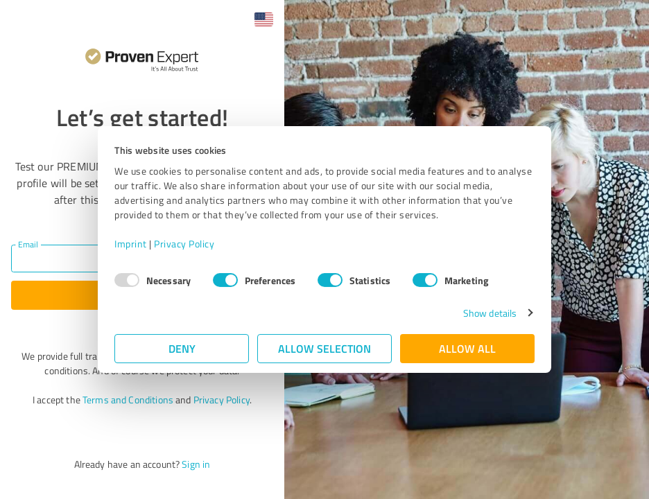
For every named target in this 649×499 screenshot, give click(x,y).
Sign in (196, 464)
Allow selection (324, 348)
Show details (490, 312)
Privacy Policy (184, 243)
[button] (263, 19)
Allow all (467, 348)
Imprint (130, 243)
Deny (182, 348)
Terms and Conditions (128, 399)
